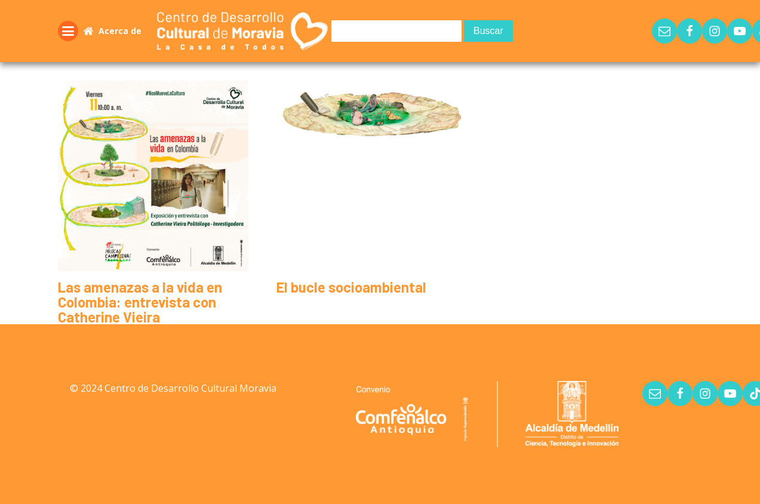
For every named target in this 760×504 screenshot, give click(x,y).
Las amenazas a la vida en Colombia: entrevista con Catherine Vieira (140, 301)
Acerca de (120, 30)
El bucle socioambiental (351, 287)
